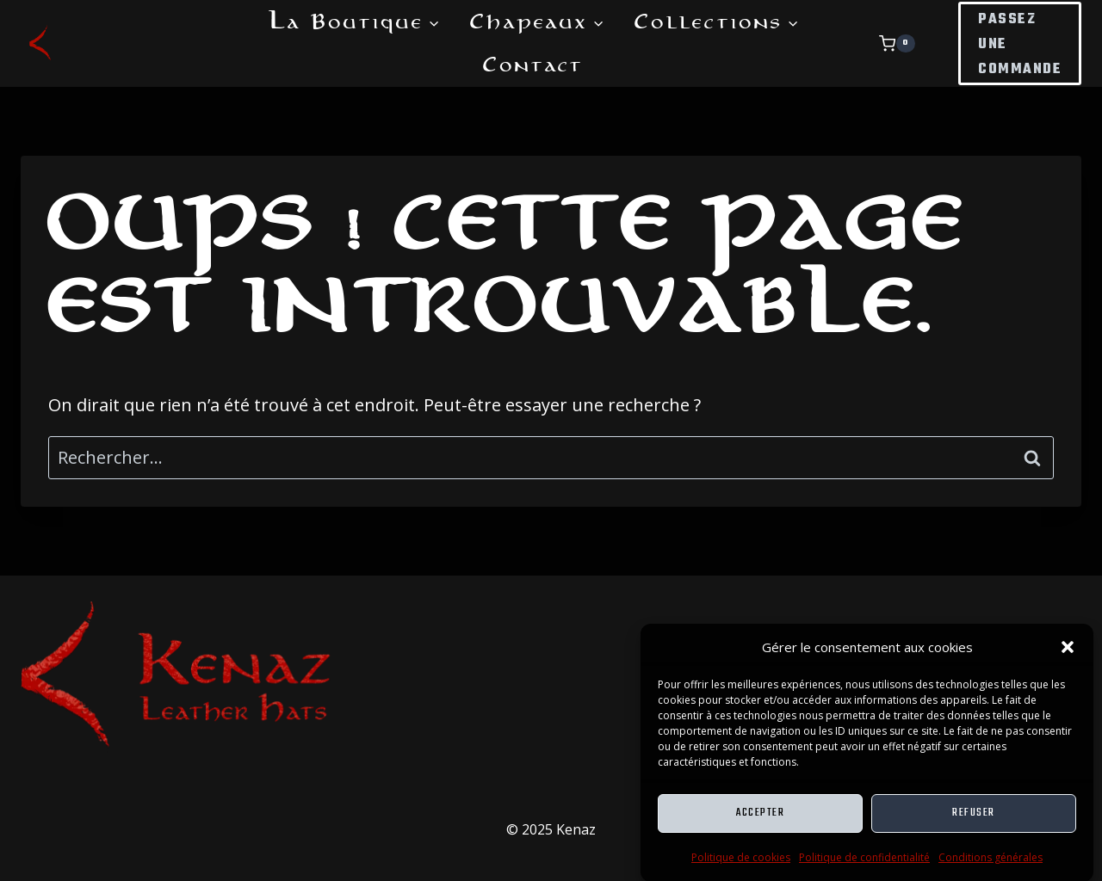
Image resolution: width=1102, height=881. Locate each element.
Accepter (760, 819)
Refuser (973, 819)
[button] (1067, 653)
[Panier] (914, 43)
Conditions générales (990, 863)
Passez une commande (1020, 45)
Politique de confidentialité (864, 863)
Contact (533, 64)
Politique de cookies (740, 863)
